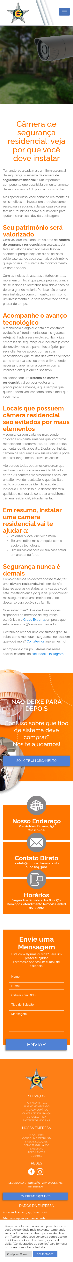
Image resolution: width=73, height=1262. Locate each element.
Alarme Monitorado (36, 1106)
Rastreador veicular (36, 1120)
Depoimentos (36, 1152)
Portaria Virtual (36, 1102)
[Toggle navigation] (64, 12)
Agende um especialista (36, 1138)
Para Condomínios (36, 1109)
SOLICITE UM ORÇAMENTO (35, 1196)
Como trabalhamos (36, 1145)
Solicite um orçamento (36, 761)
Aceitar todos (45, 1254)
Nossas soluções (36, 1141)
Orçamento (36, 1134)
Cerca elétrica (36, 1116)
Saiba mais (36, 1148)
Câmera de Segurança (36, 1113)
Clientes (36, 1155)
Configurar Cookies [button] (18, 1254)
